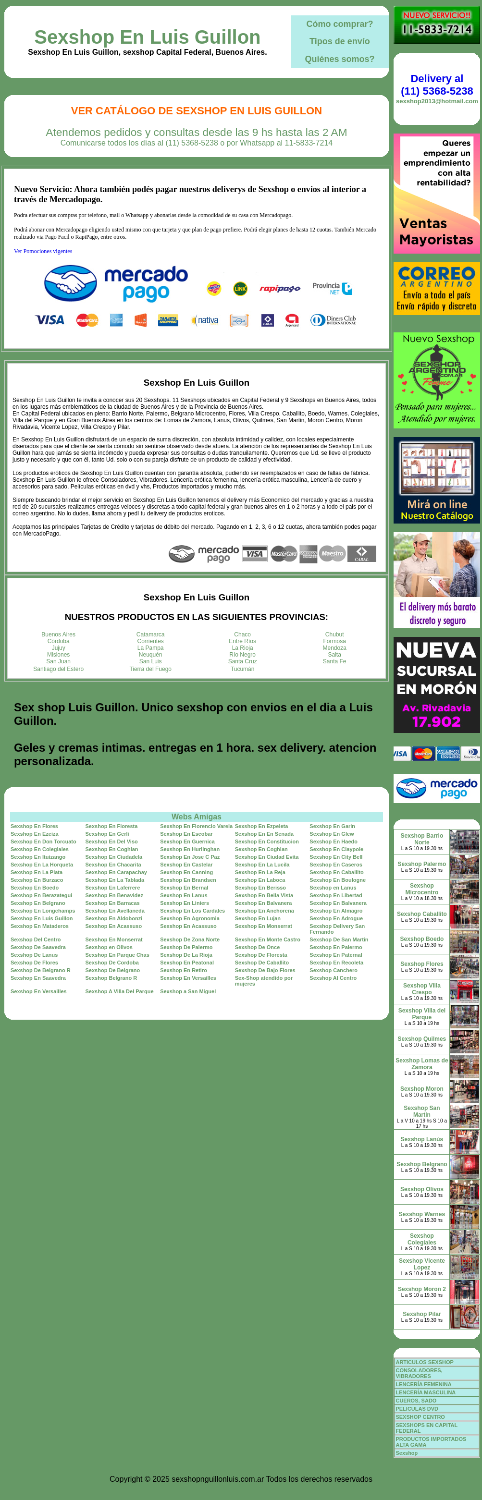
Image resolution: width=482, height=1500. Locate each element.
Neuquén (150, 654)
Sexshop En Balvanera (263, 903)
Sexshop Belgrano (421, 1164)
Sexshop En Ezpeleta (261, 826)
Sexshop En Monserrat (263, 926)
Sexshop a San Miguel (188, 991)
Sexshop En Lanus (183, 895)
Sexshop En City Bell (335, 857)
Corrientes (150, 641)
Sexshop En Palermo (335, 947)
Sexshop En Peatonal (187, 962)
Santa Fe (334, 661)
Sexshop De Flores (34, 962)
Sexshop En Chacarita (113, 864)
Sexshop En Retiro (183, 970)
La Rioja (242, 648)
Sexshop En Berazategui (41, 895)
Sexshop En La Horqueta (42, 864)
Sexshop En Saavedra (38, 978)
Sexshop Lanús (422, 1139)
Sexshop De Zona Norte (190, 939)
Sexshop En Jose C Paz (190, 857)
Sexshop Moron (422, 1088)
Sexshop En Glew (331, 834)
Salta (334, 654)
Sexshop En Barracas (113, 903)
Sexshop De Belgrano (113, 970)
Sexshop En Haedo (333, 841)
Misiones (58, 654)
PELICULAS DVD (416, 1409)
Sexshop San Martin (422, 1111)
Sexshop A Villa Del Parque (120, 991)
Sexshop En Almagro (335, 911)
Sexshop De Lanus (34, 955)
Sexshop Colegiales (422, 1239)
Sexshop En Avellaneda (115, 911)
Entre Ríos (242, 641)
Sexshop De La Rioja (186, 955)
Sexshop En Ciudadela (114, 857)
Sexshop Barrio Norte (422, 839)
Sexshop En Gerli (107, 834)
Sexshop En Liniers (184, 903)
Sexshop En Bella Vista (264, 895)
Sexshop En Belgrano (38, 903)
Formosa (334, 641)
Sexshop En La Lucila (262, 864)
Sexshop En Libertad (335, 895)
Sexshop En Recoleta (336, 962)
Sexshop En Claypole (336, 849)
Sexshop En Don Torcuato (43, 841)
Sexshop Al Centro (333, 978)
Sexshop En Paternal (335, 955)
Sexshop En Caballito (336, 872)
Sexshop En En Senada (264, 834)
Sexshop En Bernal (184, 887)
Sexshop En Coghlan (112, 849)
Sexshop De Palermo (186, 947)
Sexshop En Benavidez (114, 895)
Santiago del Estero (58, 669)
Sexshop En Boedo (35, 887)
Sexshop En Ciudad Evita (267, 857)
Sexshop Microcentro (422, 889)
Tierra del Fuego (150, 669)
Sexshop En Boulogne (337, 880)
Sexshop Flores (421, 964)
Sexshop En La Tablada (115, 880)
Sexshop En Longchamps (43, 911)
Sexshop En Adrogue (336, 918)
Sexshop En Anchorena (264, 911)
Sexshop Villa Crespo (422, 989)
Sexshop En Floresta (112, 826)
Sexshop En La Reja (260, 872)
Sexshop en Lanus (332, 887)
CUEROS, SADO (415, 1400)
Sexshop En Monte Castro (267, 939)
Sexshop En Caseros (335, 864)
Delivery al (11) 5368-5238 (437, 85)
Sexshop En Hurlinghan (190, 849)
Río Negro (242, 654)
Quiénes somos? (339, 59)
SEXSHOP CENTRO (420, 1417)
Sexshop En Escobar (186, 834)
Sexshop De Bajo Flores (265, 970)
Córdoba (59, 641)
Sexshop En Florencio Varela (196, 826)
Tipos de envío (339, 41)
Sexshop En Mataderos (40, 926)
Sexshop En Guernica (187, 841)
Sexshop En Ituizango (38, 857)
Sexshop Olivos (422, 1189)
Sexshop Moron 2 (422, 1289)
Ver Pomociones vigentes (43, 251)
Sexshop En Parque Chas (117, 955)
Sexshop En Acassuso (114, 926)
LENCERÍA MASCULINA (425, 1392)
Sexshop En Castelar (186, 864)
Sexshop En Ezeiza (35, 834)
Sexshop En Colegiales (40, 849)
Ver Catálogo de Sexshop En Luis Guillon (196, 111)
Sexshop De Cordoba (112, 962)
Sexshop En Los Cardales (192, 911)
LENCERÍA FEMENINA (423, 1384)
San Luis (150, 661)
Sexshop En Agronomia (190, 918)
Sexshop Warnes (422, 1214)
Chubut (334, 634)
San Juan (58, 661)
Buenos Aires (58, 634)
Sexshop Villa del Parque (421, 1014)
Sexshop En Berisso (260, 887)
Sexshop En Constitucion (267, 841)
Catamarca (150, 634)
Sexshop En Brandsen (188, 880)
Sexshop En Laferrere (113, 887)
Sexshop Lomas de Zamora (421, 1064)
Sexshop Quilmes (422, 1039)
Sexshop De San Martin (338, 939)
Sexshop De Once (257, 947)
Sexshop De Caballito (262, 962)
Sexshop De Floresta (261, 955)
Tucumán (243, 669)
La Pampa (150, 648)
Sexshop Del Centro (36, 939)
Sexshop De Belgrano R (41, 970)
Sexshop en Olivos (109, 947)
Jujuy (58, 648)
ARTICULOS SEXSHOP (424, 1362)
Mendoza (334, 648)
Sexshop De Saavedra (38, 947)
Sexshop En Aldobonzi (114, 918)
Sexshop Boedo (422, 939)
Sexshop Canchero (333, 970)
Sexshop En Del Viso (112, 841)
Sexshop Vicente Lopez (422, 1264)
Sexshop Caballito (422, 914)
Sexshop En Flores (34, 826)
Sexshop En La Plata (36, 872)
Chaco (242, 634)
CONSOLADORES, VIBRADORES (418, 1373)
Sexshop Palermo (422, 864)
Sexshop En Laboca (260, 880)
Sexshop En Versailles (188, 978)
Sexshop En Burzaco (37, 880)
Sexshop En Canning (186, 872)
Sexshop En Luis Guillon (147, 37)
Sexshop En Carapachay (116, 872)
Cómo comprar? (339, 24)
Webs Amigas (197, 817)
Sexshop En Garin (332, 826)
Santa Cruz (242, 661)
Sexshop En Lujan (258, 918)
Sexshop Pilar (422, 1314)
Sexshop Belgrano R (111, 978)
